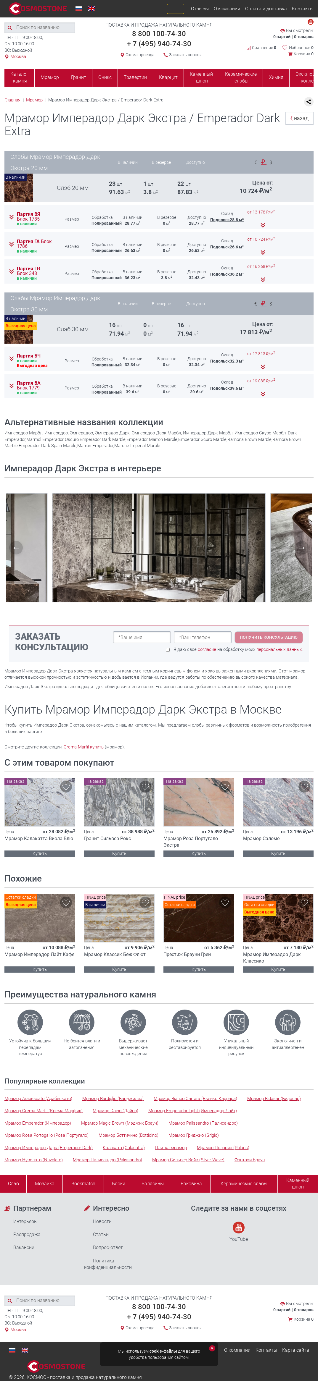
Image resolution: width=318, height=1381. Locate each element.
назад (298, 118)
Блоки (118, 1183)
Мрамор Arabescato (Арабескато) (38, 1098)
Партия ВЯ (28, 216)
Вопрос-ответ (108, 1247)
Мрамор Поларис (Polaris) (223, 1147)
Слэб (13, 1183)
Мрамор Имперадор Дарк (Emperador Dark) (48, 1147)
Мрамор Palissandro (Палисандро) (203, 1123)
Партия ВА (29, 385)
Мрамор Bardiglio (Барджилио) (113, 1098)
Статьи (101, 1234)
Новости (102, 1221)
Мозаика (44, 1183)
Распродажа (27, 1234)
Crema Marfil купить (84, 747)
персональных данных (279, 649)
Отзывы (200, 8)
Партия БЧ (29, 356)
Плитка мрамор (171, 1147)
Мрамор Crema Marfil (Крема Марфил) (43, 1110)
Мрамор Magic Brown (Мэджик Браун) (119, 1123)
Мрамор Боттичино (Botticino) (128, 1135)
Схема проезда (140, 54)
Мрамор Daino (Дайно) (115, 1110)
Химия (276, 77)
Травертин (135, 77)
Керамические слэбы (241, 77)
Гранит (78, 77)
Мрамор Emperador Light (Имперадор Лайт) (192, 1110)
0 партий (281, 36)
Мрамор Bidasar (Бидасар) (274, 1098)
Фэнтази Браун (250, 1159)
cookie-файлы (163, 1351)
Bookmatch (83, 1183)
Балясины (153, 1183)
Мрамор (50, 77)
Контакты (303, 8)
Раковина (191, 1183)
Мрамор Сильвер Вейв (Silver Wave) (188, 1159)
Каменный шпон (201, 77)
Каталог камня (19, 77)
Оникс (105, 77)
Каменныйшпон (297, 1184)
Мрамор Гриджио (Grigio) (193, 1135)
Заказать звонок (185, 54)
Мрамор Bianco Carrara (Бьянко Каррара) (195, 1098)
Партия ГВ (28, 271)
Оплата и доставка (266, 8)
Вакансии (23, 1247)
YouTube (238, 1232)
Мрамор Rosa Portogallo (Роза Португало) (46, 1135)
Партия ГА (34, 244)
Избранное (301, 47)
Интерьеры (25, 1221)
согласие (207, 649)
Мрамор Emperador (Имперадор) (37, 1123)
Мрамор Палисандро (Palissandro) (107, 1159)
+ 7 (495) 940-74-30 (159, 44)
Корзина (304, 53)
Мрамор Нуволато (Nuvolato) (33, 1159)
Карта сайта (295, 1350)
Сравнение (261, 47)
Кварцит (168, 77)
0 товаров (304, 36)
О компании (227, 8)
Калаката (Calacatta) (124, 1147)
